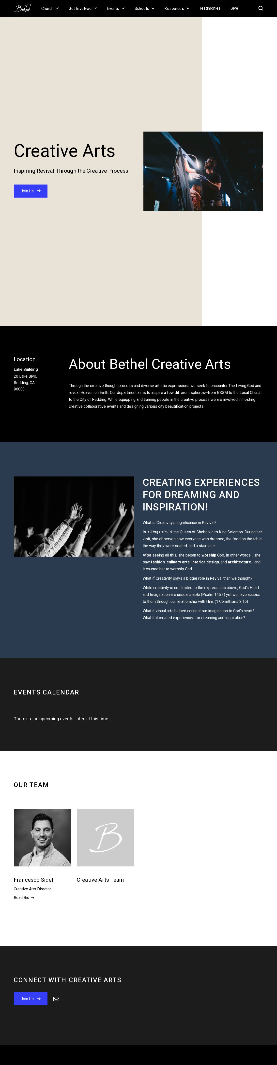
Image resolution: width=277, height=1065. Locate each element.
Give (234, 8)
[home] (25, 6)
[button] (50, 8)
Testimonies (210, 8)
